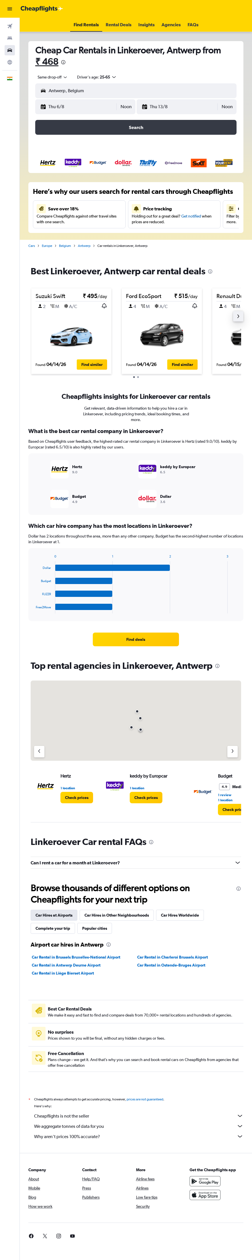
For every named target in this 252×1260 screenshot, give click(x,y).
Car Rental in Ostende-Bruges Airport (171, 965)
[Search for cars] (9, 50)
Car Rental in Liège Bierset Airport (63, 973)
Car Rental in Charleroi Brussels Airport (172, 957)
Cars (31, 246)
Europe (47, 246)
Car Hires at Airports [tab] (54, 915)
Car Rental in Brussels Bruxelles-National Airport (76, 957)
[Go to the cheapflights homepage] (42, 9)
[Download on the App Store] (205, 1195)
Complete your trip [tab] (53, 928)
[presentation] (63, 62)
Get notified (191, 216)
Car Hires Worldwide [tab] (180, 915)
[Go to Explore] (9, 62)
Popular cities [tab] (94, 928)
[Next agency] (232, 751)
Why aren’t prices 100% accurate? (138, 1136)
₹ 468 (46, 61)
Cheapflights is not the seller (138, 1115)
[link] (136, 639)
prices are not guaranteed (145, 1099)
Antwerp (84, 246)
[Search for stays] (9, 38)
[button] (9, 9)
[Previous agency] (39, 751)
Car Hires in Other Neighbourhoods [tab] (116, 915)
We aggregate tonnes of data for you (138, 1126)
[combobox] (52, 77)
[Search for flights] (9, 26)
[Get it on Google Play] (205, 1181)
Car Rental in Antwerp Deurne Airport (66, 965)
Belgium (65, 246)
